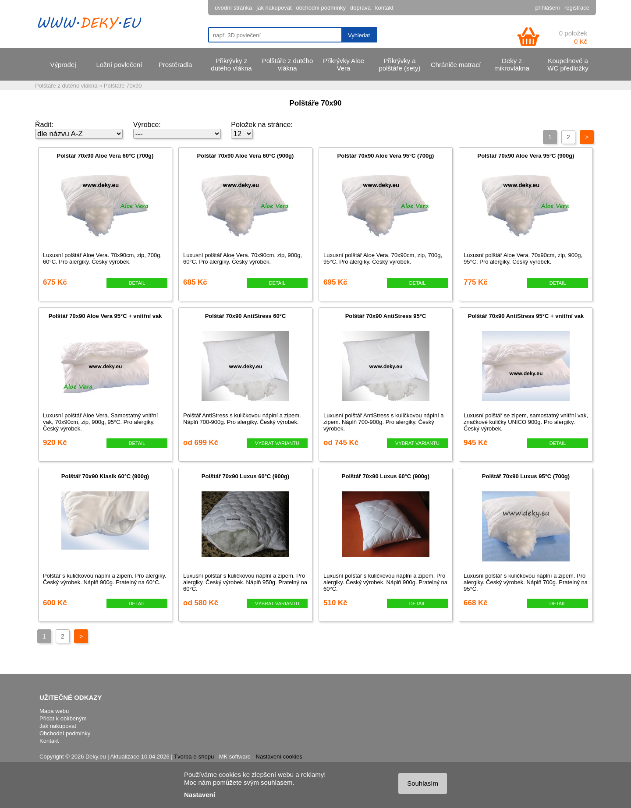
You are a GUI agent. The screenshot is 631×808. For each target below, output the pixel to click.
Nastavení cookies (279, 756)
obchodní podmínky (321, 7)
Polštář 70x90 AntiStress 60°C (245, 316)
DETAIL (137, 283)
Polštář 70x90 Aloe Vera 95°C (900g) (526, 155)
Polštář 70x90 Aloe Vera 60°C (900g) (245, 155)
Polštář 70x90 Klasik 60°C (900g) (105, 476)
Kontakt (49, 740)
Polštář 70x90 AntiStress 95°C (385, 316)
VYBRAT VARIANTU (277, 443)
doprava (360, 7)
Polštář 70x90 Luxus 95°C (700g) (526, 476)
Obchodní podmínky (64, 733)
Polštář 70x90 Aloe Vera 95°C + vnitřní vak (105, 316)
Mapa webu (54, 711)
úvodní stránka (233, 7)
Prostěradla (175, 64)
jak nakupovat (273, 7)
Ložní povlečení (119, 64)
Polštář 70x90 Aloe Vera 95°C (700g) (385, 155)
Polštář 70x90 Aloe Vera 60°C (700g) (105, 155)
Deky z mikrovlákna (511, 64)
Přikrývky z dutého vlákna (231, 64)
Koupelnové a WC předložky (567, 64)
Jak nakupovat (57, 726)
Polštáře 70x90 (123, 85)
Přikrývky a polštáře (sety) (399, 64)
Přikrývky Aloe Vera (343, 64)
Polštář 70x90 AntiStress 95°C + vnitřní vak (526, 316)
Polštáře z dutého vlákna (287, 64)
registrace (576, 7)
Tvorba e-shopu (194, 756)
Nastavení (199, 794)
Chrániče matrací (456, 64)
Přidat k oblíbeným (63, 718)
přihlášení (547, 7)
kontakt (384, 7)
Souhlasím (422, 783)
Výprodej (63, 64)
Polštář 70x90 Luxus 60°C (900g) (245, 476)
